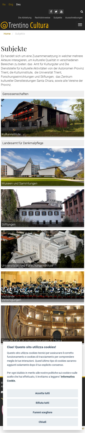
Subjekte (57, 17)
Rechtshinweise (42, 17)
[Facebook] (51, 11)
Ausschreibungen (74, 17)
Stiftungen (8, 224)
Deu (18, 4)
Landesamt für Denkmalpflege (22, 143)
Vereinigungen (11, 300)
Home (7, 33)
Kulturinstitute (11, 134)
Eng (11, 4)
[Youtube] (61, 11)
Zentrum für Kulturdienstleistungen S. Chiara (32, 341)
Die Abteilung (25, 17)
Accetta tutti (42, 393)
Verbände (8, 296)
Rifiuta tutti (42, 402)
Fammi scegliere (42, 412)
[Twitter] (56, 11)
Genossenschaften (15, 94)
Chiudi (42, 421)
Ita (4, 4)
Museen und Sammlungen (19, 183)
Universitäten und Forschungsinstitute (27, 265)
